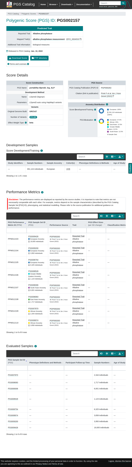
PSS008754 (33, 260)
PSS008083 (33, 297)
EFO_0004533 (73, 39)
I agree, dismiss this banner (119, 461)
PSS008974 (33, 320)
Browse (52, 4)
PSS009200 (33, 248)
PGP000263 (106, 88)
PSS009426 (33, 236)
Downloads (66, 4)
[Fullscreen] (107, 156)
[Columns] (113, 156)
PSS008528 (33, 271)
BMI (116, 6)
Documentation (83, 4)
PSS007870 (33, 309)
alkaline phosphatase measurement (49, 39)
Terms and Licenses (18, 64)
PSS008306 (33, 285)
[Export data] (121, 156)
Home (43, 4)
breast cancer (103, 6)
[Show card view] (101, 216)
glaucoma (111, 6)
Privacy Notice (42, 464)
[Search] (90, 156)
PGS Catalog (13, 14)
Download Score (18, 58)
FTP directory (39, 58)
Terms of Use (57, 464)
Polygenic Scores (28, 14)
